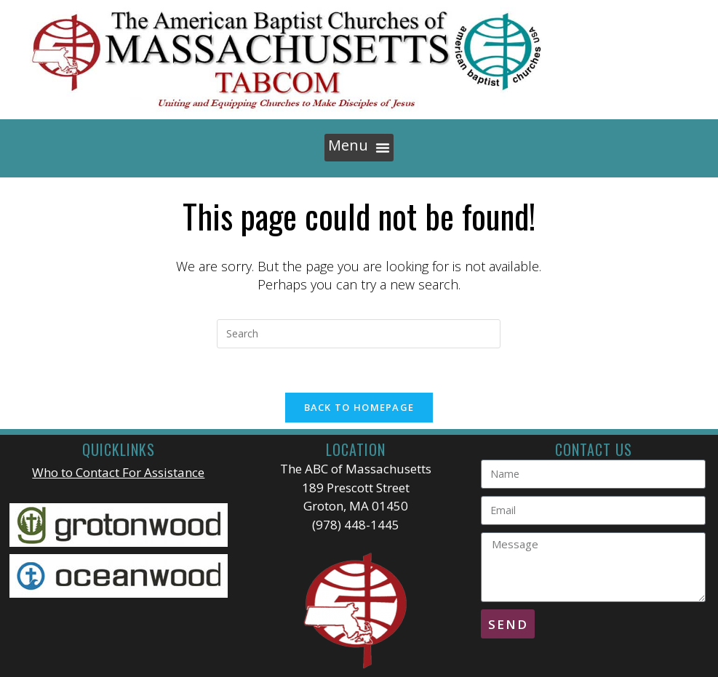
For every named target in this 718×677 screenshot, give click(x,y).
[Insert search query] (358, 333)
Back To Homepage (359, 407)
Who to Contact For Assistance (118, 472)
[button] (359, 147)
